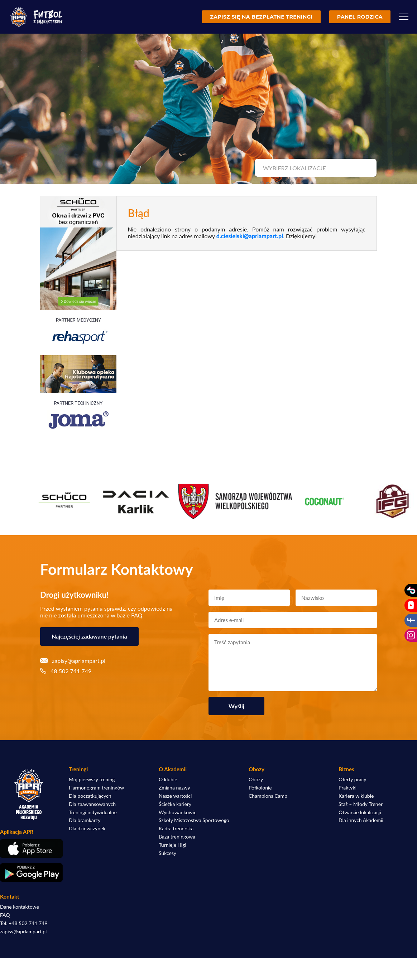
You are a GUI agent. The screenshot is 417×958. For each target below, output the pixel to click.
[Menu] (403, 17)
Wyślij (236, 706)
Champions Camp (268, 796)
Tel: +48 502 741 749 (24, 923)
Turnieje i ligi (172, 845)
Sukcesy (167, 853)
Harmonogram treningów (96, 788)
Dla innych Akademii (361, 820)
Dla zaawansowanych (92, 804)
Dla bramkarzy (84, 820)
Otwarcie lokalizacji (360, 812)
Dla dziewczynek (87, 828)
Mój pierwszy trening (92, 779)
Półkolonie (260, 788)
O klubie (168, 779)
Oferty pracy (352, 779)
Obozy (256, 779)
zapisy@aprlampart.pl (23, 931)
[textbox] (314, 168)
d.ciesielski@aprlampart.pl (249, 236)
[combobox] (314, 168)
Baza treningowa (177, 837)
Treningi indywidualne (93, 812)
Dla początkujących (90, 796)
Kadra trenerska (176, 828)
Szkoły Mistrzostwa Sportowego (194, 820)
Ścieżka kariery (175, 804)
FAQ (5, 915)
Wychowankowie (178, 812)
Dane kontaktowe (19, 907)
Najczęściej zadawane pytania (89, 636)
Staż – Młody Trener (361, 804)
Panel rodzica (360, 17)
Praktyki (347, 788)
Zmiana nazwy (174, 788)
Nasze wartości (175, 796)
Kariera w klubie (356, 796)
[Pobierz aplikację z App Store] (28, 848)
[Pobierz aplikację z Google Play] (28, 872)
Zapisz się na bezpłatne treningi (261, 17)
